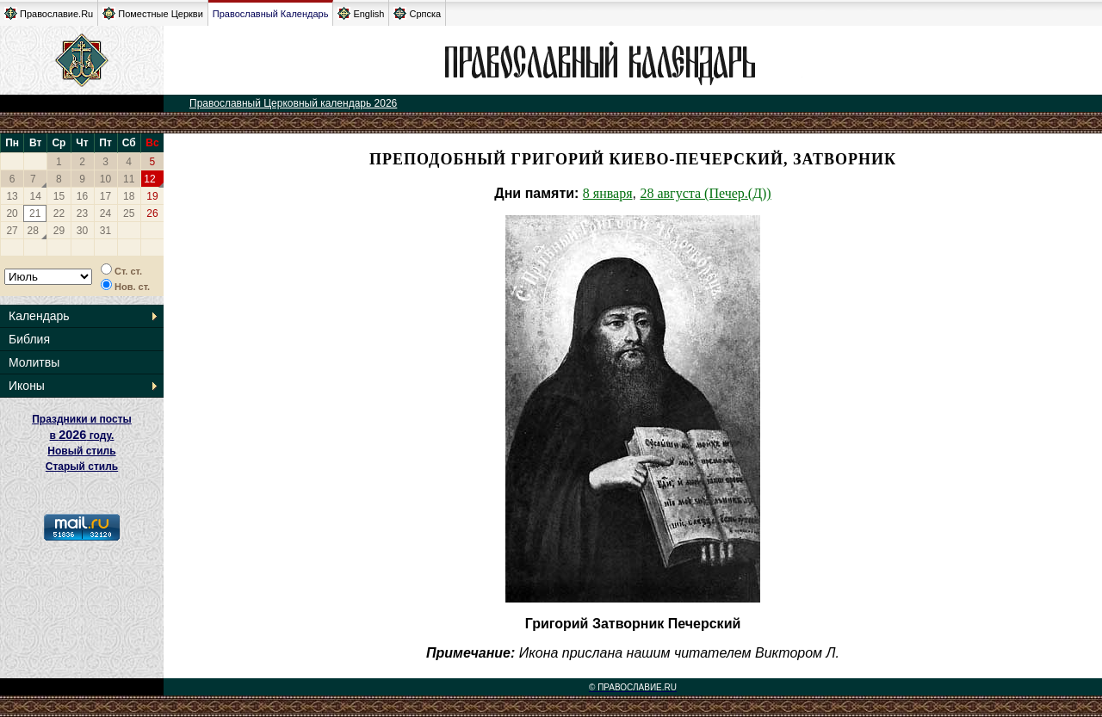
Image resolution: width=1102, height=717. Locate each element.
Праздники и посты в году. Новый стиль (82, 435)
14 (35, 196)
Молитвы (34, 362)
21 (34, 213)
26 (152, 213)
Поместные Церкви (152, 13)
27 (11, 231)
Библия (29, 339)
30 (82, 231)
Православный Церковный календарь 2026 (293, 103)
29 (59, 231)
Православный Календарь (271, 14)
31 (105, 231)
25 (128, 213)
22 (59, 213)
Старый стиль (82, 466)
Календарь (39, 316)
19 (152, 196)
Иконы (27, 385)
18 (128, 196)
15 (59, 196)
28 (33, 231)
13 (11, 196)
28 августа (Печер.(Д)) (705, 193)
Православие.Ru (48, 13)
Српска (417, 13)
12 (149, 179)
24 (105, 213)
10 (105, 179)
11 (128, 179)
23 (82, 213)
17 (105, 196)
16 (82, 196)
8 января (608, 193)
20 (11, 213)
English (360, 13)
